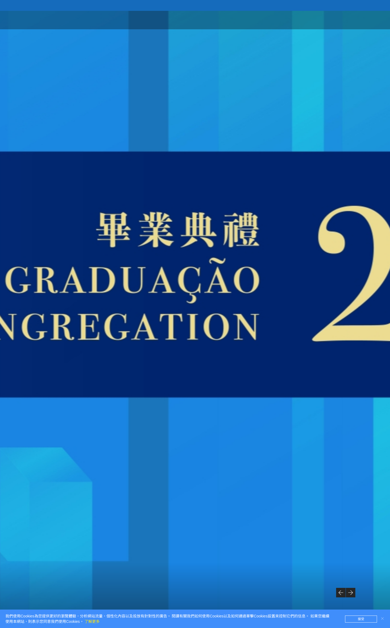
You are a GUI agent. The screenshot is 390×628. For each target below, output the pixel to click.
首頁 (234, 19)
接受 (361, 619)
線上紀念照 (285, 19)
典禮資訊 (256, 19)
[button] (341, 592)
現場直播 (345, 19)
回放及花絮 (316, 19)
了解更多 (92, 621)
